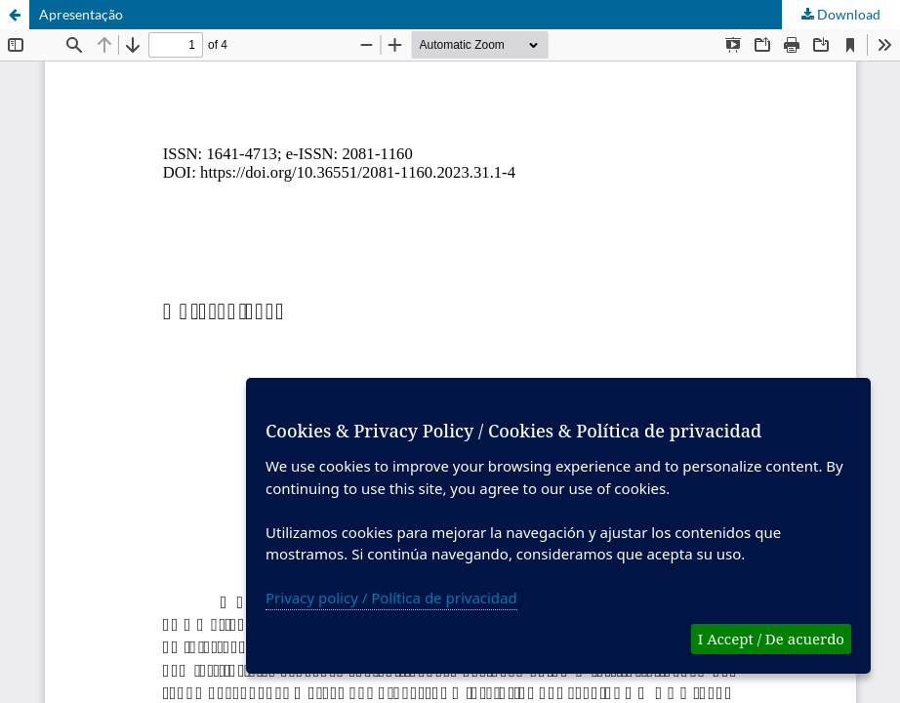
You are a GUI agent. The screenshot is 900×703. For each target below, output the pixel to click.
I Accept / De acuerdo (771, 638)
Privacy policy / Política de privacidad (391, 597)
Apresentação (81, 14)
